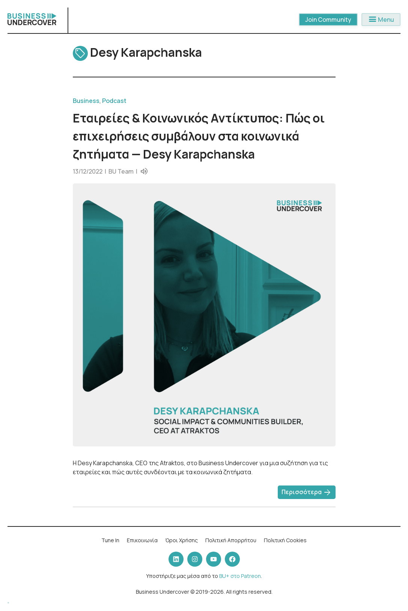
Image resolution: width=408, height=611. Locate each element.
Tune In (110, 540)
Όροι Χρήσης (181, 540)
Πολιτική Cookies (285, 540)
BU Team (121, 171)
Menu (381, 19)
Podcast (114, 101)
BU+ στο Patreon (240, 575)
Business (86, 101)
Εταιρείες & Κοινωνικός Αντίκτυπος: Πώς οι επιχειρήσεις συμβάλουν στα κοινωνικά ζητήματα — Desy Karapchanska (199, 136)
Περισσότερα (307, 492)
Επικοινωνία (142, 540)
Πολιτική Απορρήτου (230, 540)
